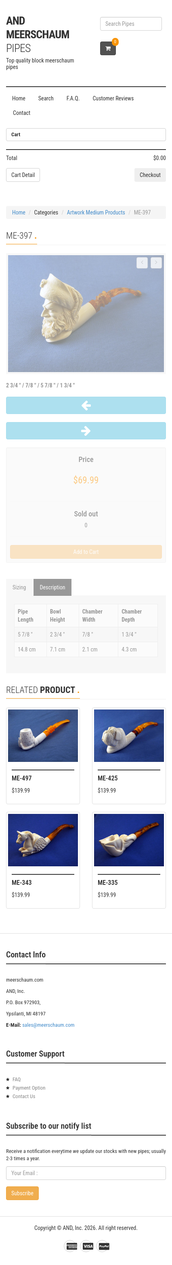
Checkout (150, 175)
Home (18, 98)
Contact (21, 113)
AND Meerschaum (37, 34)
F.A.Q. (73, 98)
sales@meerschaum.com (48, 1025)
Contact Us (24, 1096)
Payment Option (29, 1088)
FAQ (17, 1079)
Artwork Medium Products (96, 212)
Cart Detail (23, 175)
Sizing (19, 587)
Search (46, 98)
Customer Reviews (113, 98)
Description (52, 587)
